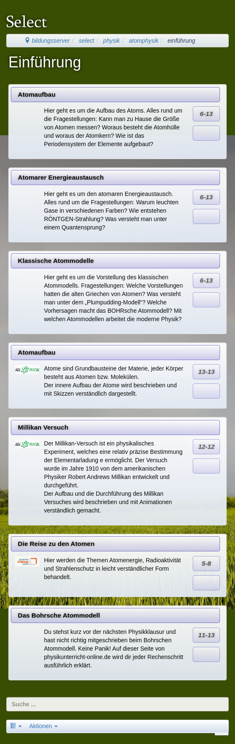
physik (111, 40)
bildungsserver (47, 40)
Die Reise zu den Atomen (56, 543)
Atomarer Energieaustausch (61, 177)
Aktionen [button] (43, 726)
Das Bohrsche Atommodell (59, 615)
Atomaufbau (37, 94)
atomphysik (143, 40)
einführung (181, 40)
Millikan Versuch (43, 427)
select (87, 40)
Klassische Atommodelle (56, 260)
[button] (16, 726)
